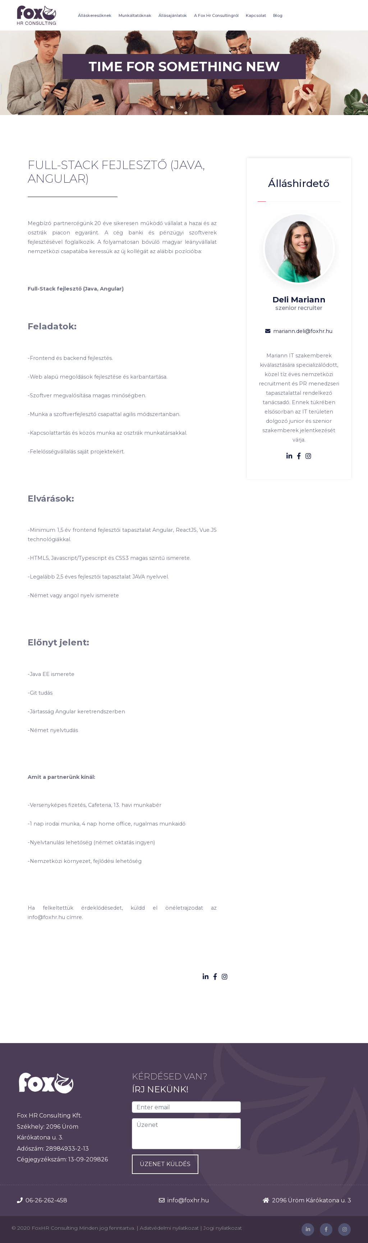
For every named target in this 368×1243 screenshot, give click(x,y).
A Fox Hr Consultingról (216, 15)
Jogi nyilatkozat (222, 1228)
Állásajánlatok (172, 15)
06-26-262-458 (46, 1200)
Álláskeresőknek (94, 15)
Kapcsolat (256, 15)
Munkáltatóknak (135, 15)
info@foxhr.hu (188, 1200)
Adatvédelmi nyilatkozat (169, 1228)
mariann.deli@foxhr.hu (298, 331)
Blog (277, 15)
